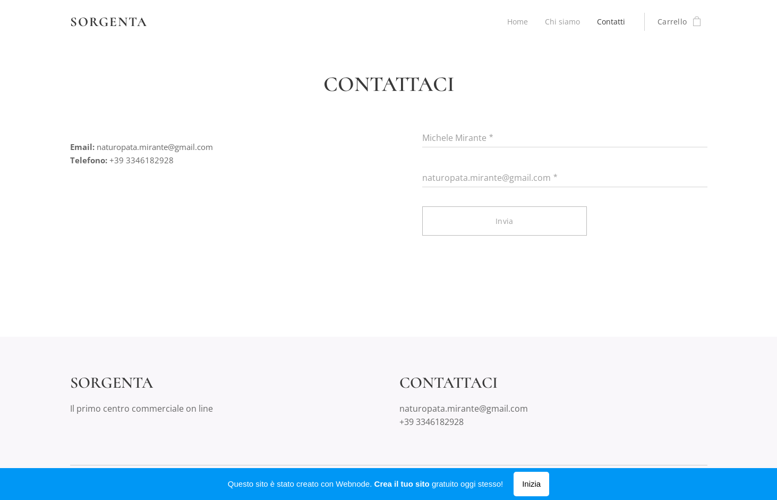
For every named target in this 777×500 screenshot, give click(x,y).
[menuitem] (515, 22)
